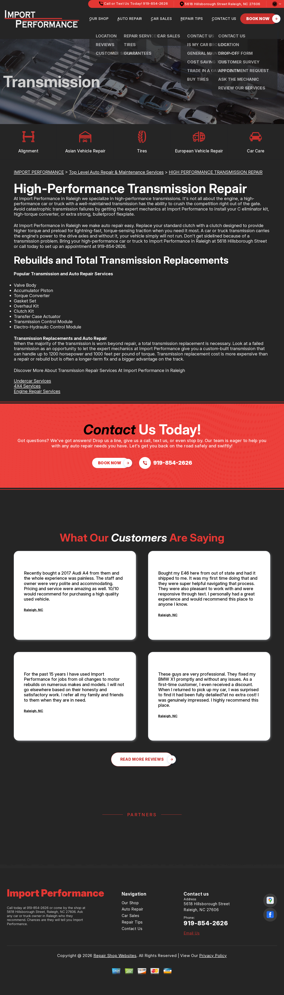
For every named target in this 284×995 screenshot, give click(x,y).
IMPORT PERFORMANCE (39, 172)
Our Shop (98, 19)
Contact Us (224, 19)
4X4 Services (27, 386)
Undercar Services (32, 380)
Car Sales (161, 19)
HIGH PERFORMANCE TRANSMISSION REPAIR (216, 172)
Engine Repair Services (37, 391)
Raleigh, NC (33, 610)
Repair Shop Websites (114, 955)
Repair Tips (192, 19)
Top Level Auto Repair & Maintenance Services (116, 172)
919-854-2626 (111, 246)
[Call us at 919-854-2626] (165, 463)
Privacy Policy (213, 955)
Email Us (192, 933)
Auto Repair (129, 19)
